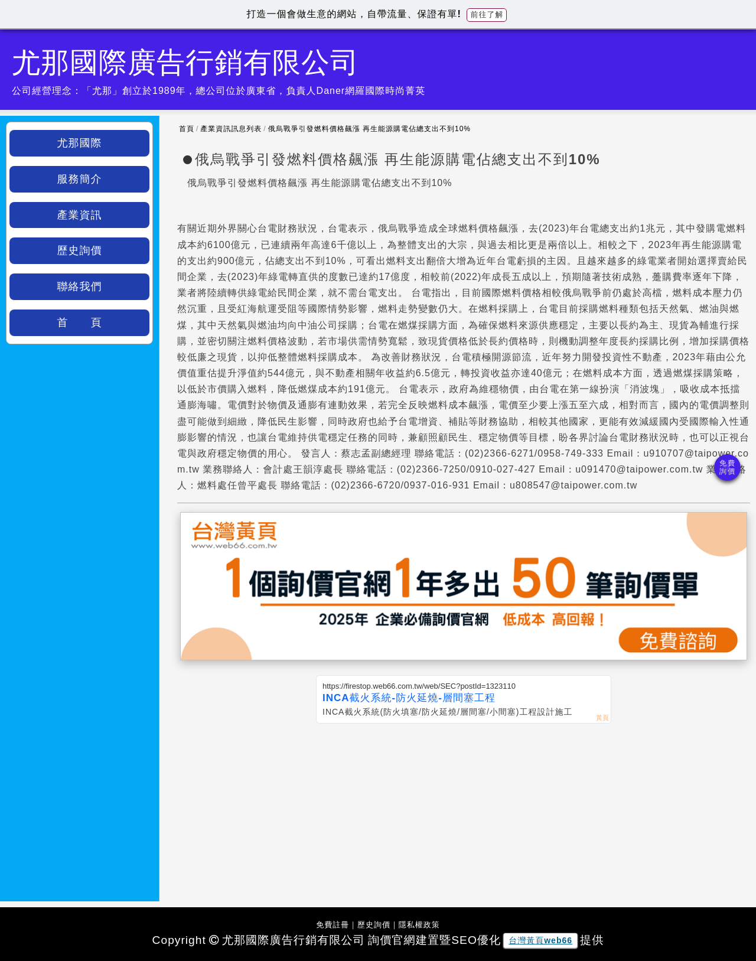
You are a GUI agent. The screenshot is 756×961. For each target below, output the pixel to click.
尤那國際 (79, 143)
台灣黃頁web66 (540, 940)
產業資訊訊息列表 (231, 129)
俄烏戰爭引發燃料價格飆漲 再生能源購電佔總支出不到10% (369, 129)
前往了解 (486, 14)
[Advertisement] (463, 812)
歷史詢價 (79, 250)
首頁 (186, 129)
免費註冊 (332, 924)
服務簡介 (79, 179)
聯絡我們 (79, 286)
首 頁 (79, 322)
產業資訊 (79, 215)
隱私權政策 (419, 924)
